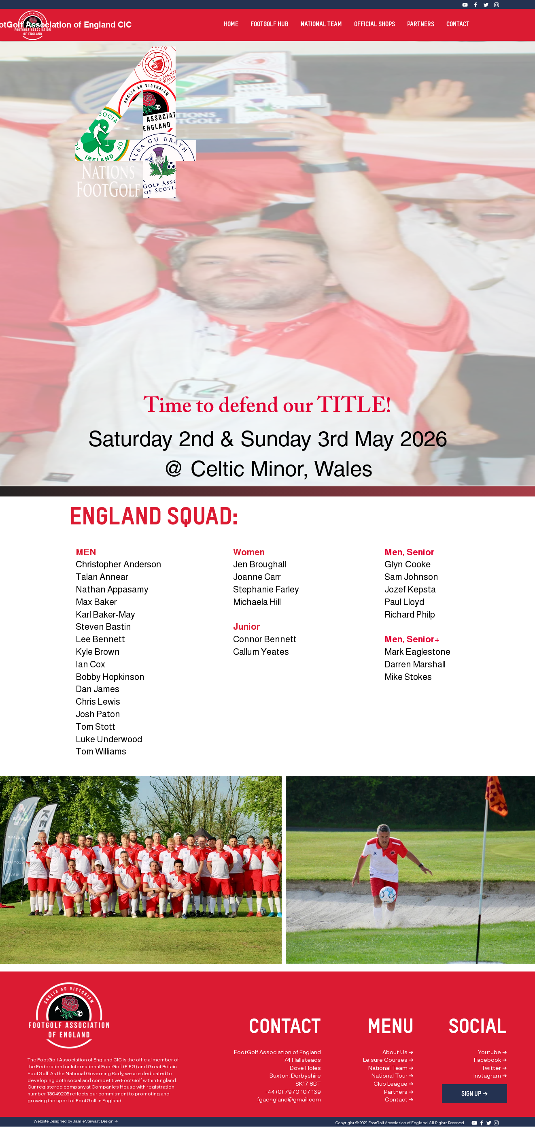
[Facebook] (475, 5)
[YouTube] (474, 1123)
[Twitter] (486, 5)
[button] (269, 20)
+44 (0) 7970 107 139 (292, 1091)
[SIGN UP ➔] (474, 1093)
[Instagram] (496, 5)
